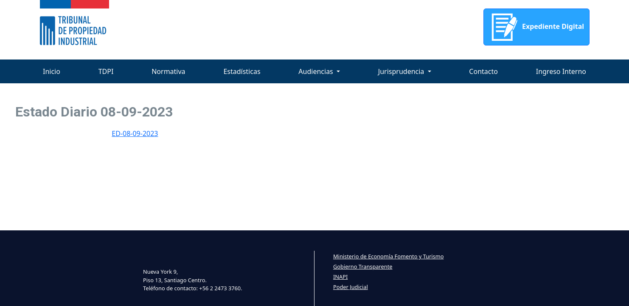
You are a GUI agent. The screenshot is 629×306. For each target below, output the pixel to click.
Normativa (168, 71)
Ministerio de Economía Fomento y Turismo (388, 256)
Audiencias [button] (316, 71)
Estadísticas (241, 71)
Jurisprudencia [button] (402, 71)
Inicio (51, 71)
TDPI (106, 71)
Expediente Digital (536, 26)
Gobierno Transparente (362, 266)
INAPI (340, 276)
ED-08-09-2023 (135, 133)
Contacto (483, 71)
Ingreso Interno (561, 71)
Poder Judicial (350, 287)
